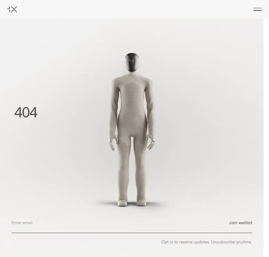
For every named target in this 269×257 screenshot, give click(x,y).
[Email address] (114, 223)
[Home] (12, 9)
